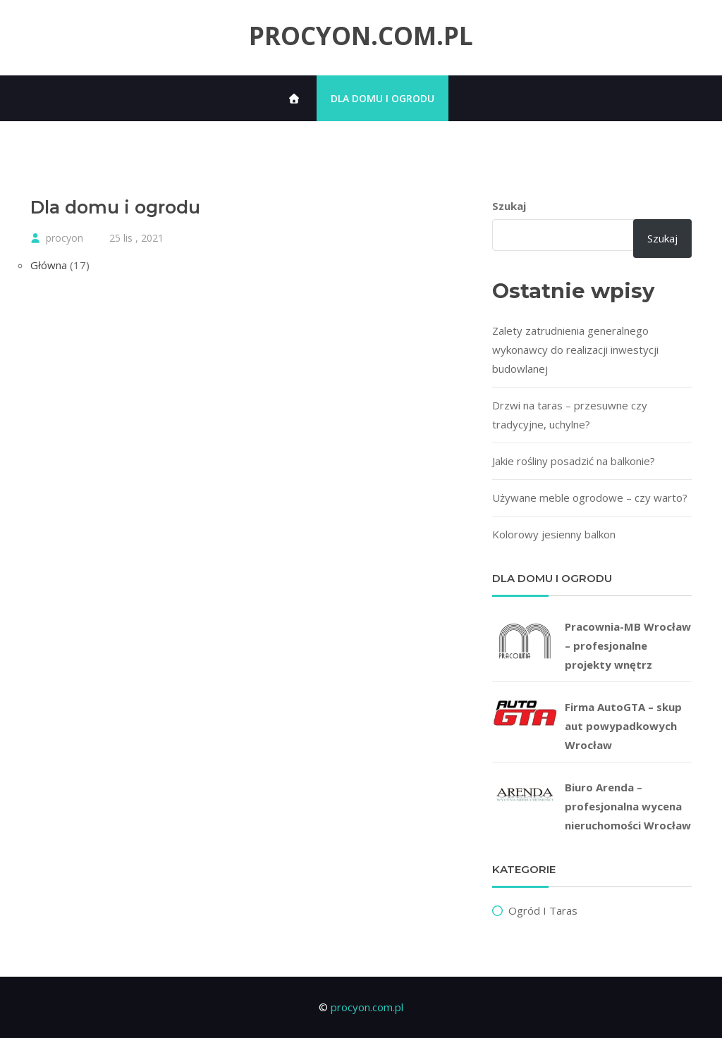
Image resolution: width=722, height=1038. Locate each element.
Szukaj (509, 206)
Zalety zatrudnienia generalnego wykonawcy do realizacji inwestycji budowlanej (575, 349)
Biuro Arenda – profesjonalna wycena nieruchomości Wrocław (628, 806)
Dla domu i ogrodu (382, 98)
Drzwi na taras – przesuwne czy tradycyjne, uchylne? (569, 414)
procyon (64, 238)
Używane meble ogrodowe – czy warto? (589, 497)
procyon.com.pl (361, 36)
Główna (48, 265)
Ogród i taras (542, 910)
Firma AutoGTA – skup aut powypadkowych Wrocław (623, 726)
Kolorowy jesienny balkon (554, 534)
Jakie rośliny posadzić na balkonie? (573, 461)
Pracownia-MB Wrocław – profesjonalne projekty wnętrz (628, 645)
